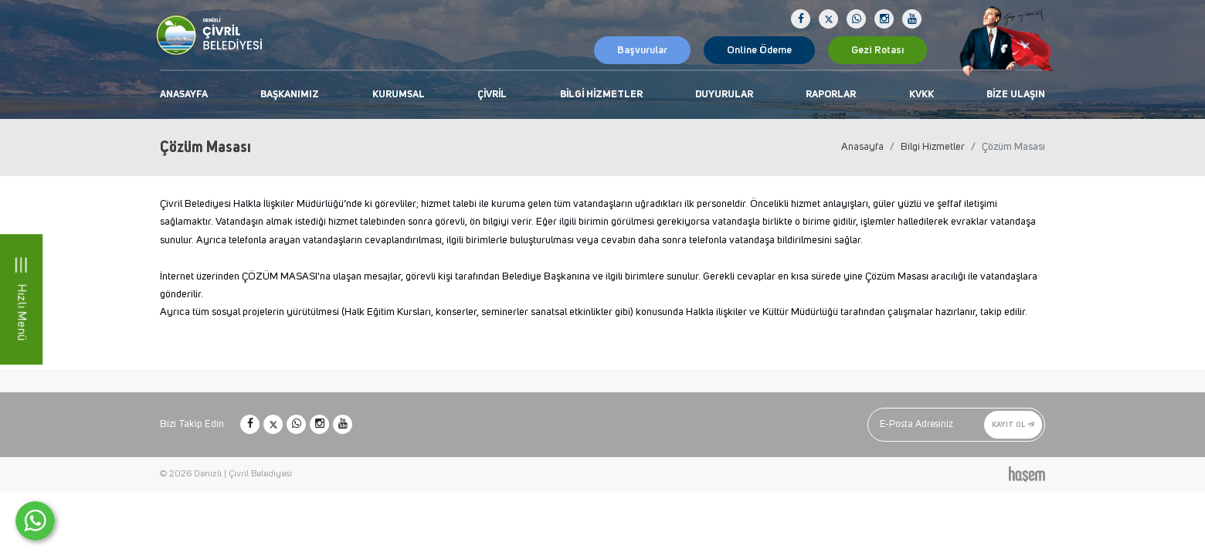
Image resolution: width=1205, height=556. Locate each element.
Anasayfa (184, 95)
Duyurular (724, 95)
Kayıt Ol (1013, 424)
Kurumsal (398, 95)
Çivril (492, 95)
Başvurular (642, 50)
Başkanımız (289, 95)
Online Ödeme (759, 50)
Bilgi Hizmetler (601, 95)
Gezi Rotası (877, 50)
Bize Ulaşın (1015, 95)
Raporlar (831, 95)
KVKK (921, 95)
